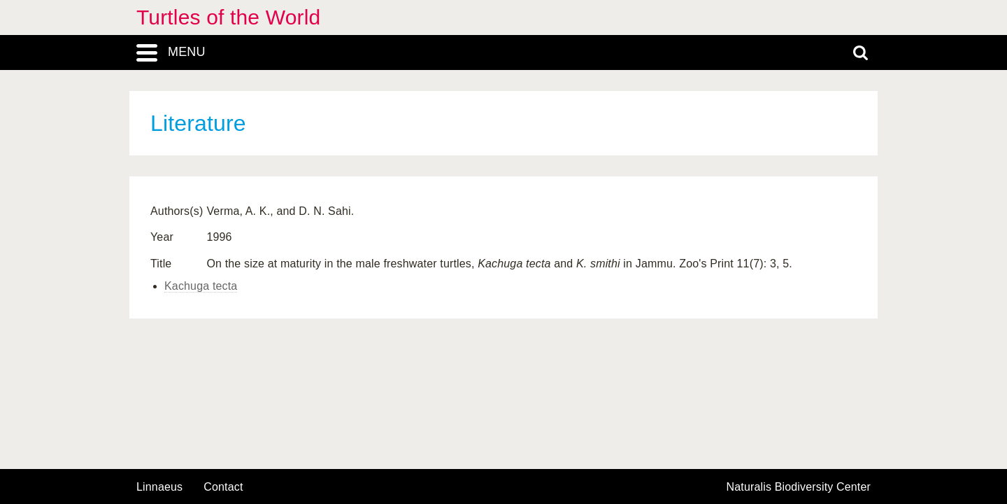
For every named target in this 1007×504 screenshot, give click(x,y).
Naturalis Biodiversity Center (799, 487)
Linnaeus (159, 487)
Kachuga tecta (200, 286)
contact (223, 487)
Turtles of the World (228, 17)
